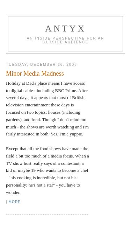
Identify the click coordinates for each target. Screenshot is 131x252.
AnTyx (65, 28)
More (15, 202)
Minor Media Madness (35, 73)
